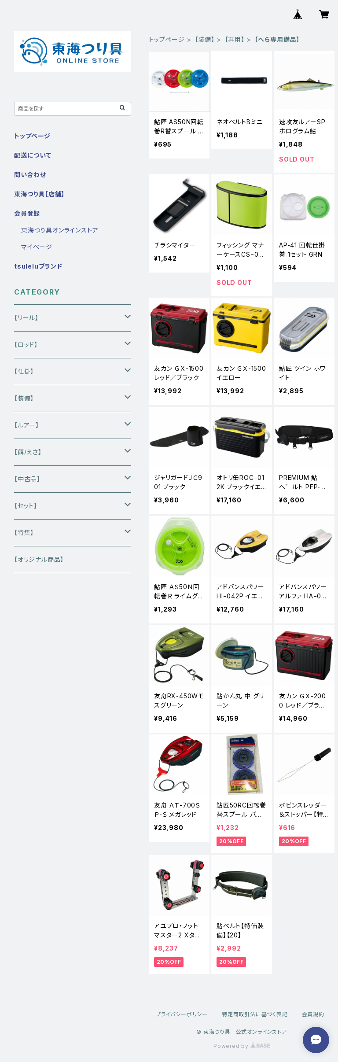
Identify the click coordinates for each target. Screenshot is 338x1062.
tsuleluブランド (38, 266)
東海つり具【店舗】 (39, 194)
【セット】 (25, 505)
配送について (32, 155)
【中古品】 (27, 479)
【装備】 (205, 39)
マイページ (36, 247)
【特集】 (24, 532)
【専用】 (235, 39)
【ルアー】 (26, 425)
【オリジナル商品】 (39, 559)
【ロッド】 (26, 344)
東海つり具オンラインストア (59, 230)
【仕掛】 (24, 371)
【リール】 (26, 317)
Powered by (241, 1046)
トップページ (167, 39)
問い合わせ (30, 174)
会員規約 (313, 1014)
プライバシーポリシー (182, 1014)
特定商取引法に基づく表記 (255, 1014)
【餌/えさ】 (28, 452)
